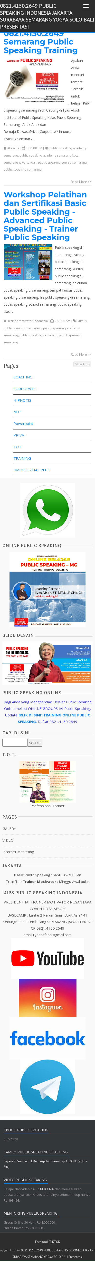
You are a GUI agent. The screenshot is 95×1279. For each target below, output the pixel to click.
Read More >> (81, 182)
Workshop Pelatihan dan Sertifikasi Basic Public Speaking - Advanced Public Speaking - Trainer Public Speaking (45, 216)
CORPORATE (24, 388)
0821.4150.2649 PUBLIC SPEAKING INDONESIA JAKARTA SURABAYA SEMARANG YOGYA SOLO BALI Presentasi (47, 16)
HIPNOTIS (22, 400)
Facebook (41, 1242)
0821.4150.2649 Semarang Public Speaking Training (41, 42)
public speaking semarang (23, 169)
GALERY (9, 828)
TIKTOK (54, 1242)
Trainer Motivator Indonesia (27, 321)
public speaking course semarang (62, 162)
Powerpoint (23, 423)
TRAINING (22, 458)
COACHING (22, 377)
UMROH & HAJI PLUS (31, 469)
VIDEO (8, 840)
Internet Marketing (18, 851)
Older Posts (82, 364)
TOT (17, 446)
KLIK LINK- (47, 1189)
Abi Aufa (13, 148)
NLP (16, 411)
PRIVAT (19, 435)
